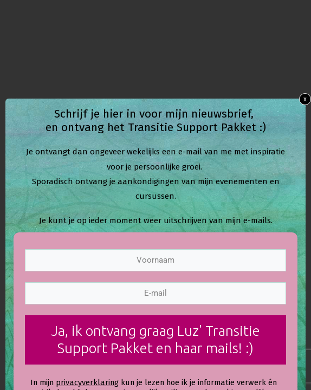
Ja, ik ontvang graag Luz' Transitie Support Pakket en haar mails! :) (155, 339)
